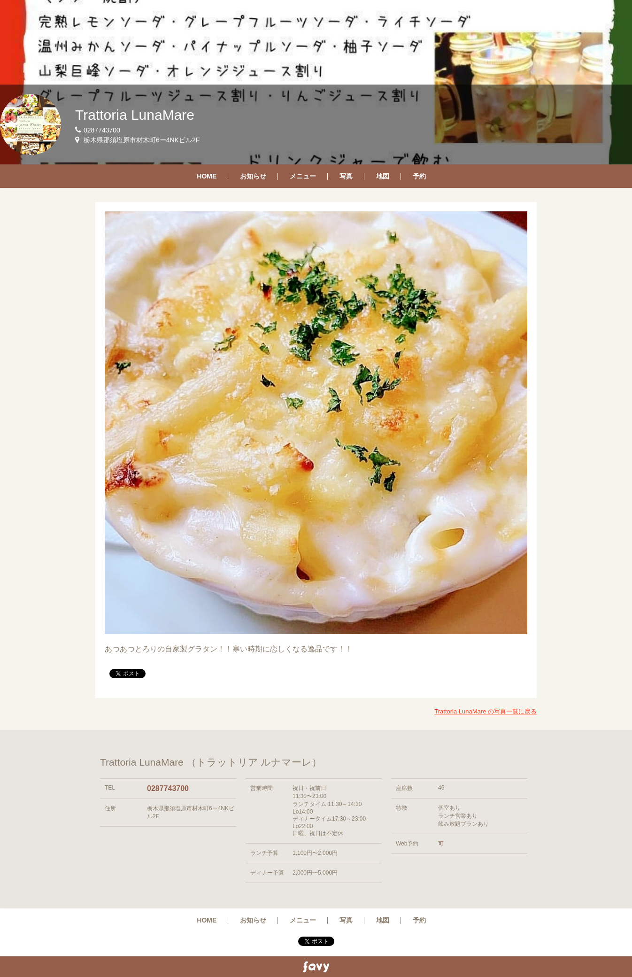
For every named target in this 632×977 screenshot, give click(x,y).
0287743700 (168, 788)
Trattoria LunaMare (134, 115)
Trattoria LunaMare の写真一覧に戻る (485, 711)
